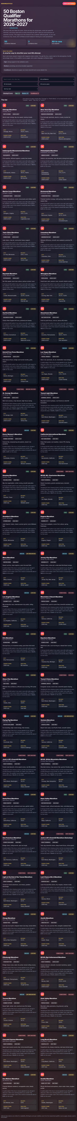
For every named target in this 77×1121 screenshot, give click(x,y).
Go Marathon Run (14, 27)
